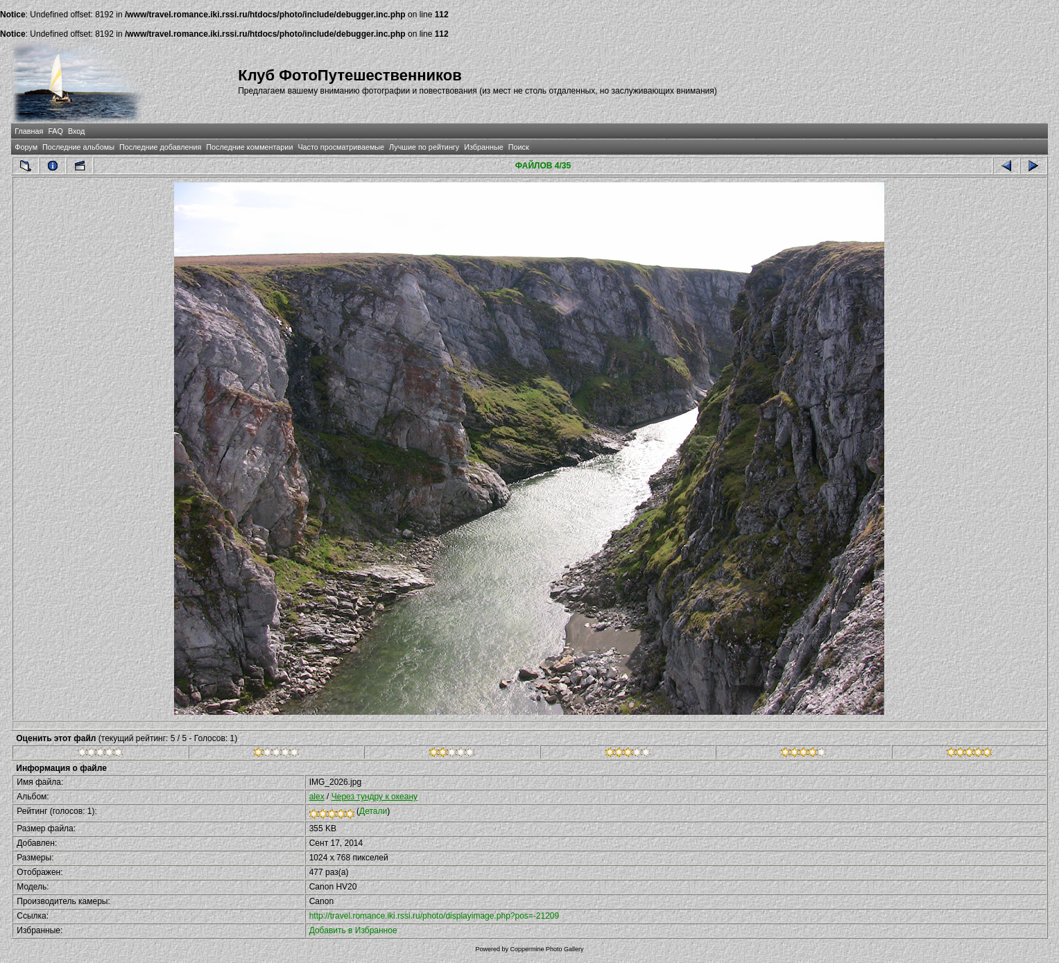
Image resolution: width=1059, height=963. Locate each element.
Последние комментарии (249, 147)
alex (317, 796)
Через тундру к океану (374, 796)
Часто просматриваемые (341, 147)
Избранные (483, 147)
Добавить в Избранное (353, 930)
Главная (29, 131)
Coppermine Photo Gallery (546, 949)
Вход (76, 131)
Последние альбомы (78, 147)
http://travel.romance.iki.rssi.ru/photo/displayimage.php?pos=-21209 (434, 916)
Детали (373, 811)
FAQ (55, 131)
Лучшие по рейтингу (424, 147)
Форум (26, 147)
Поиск (518, 147)
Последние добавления (160, 147)
